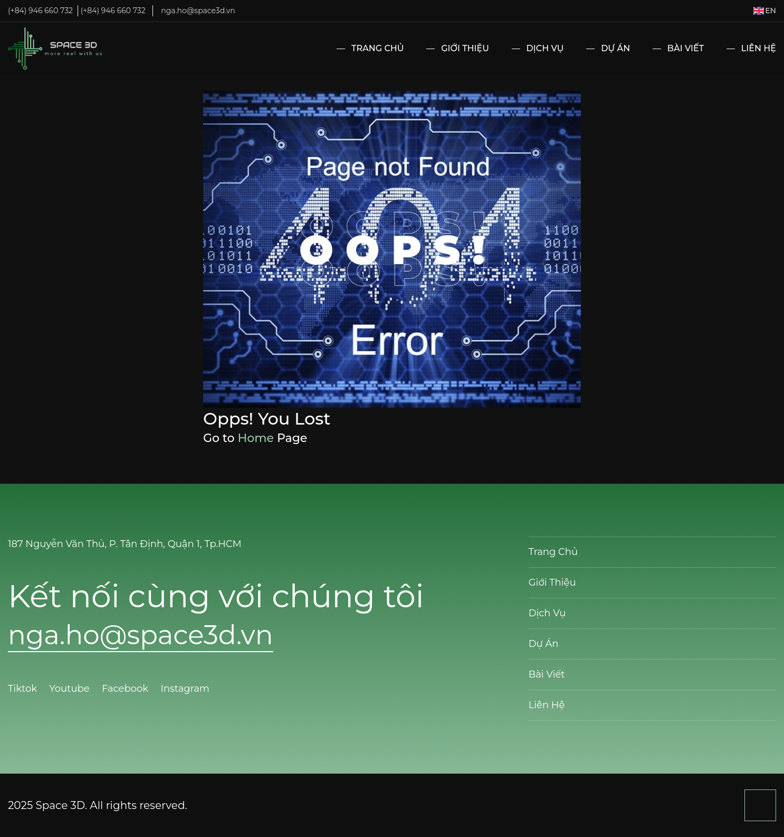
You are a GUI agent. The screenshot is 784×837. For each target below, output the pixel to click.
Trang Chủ (377, 48)
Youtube (70, 688)
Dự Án (615, 48)
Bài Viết (685, 48)
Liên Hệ (758, 48)
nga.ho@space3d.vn (198, 10)
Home (255, 438)
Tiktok (24, 688)
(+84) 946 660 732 (40, 10)
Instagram (186, 688)
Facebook (126, 688)
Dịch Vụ (545, 48)
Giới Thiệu (465, 48)
